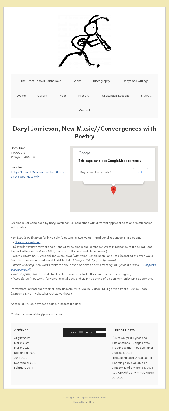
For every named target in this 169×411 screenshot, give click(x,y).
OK (140, 172)
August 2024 (22, 338)
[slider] (81, 332)
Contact (84, 110)
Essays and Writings (135, 81)
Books (77, 81)
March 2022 (21, 348)
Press (63, 96)
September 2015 (25, 363)
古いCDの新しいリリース (128, 373)
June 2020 (20, 358)
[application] (84, 332)
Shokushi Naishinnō (27, 242)
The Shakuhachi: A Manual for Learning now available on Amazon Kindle (132, 363)
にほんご (146, 96)
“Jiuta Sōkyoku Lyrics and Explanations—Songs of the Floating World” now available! (132, 343)
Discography (101, 81)
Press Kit (84, 96)
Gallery (42, 96)
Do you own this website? (95, 172)
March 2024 (21, 343)
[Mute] (95, 332)
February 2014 (23, 367)
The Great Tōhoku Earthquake (40, 81)
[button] (113, 190)
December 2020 (24, 353)
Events (21, 96)
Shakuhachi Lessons (115, 96)
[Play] (69, 332)
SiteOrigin (90, 402)
